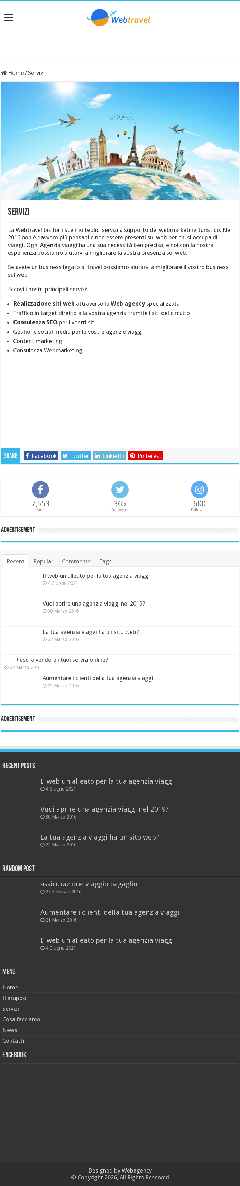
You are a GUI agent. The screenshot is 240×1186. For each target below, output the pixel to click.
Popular (43, 561)
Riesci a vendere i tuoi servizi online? (61, 659)
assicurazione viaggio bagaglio (88, 884)
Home (12, 72)
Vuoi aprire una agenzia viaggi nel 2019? (94, 603)
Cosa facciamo (21, 1019)
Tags (105, 561)
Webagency (137, 1170)
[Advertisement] (120, 43)
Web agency (128, 303)
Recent (16, 561)
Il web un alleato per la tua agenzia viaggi (96, 575)
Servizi (10, 1008)
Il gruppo (14, 997)
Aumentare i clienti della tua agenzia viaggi (98, 678)
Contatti (13, 1040)
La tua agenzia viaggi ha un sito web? (91, 631)
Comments (76, 561)
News (9, 1030)
